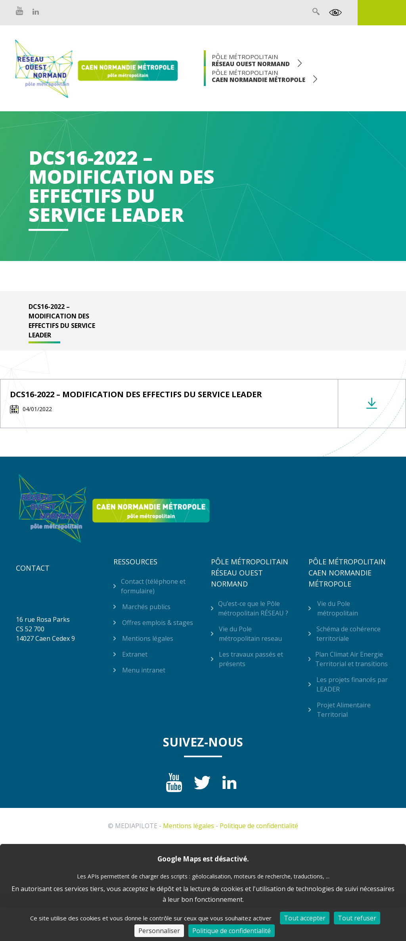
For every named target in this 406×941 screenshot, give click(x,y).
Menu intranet (143, 670)
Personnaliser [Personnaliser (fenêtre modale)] (159, 930)
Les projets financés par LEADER (352, 684)
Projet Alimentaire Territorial (344, 710)
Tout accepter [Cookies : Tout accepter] (305, 918)
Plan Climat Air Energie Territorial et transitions (351, 659)
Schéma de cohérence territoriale (348, 634)
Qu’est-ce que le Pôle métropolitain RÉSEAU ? (253, 608)
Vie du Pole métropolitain (337, 608)
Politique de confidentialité (259, 825)
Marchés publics (146, 606)
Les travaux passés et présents (251, 659)
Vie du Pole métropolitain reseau (250, 634)
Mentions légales (147, 638)
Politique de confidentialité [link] (231, 930)
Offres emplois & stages (157, 622)
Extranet (382, 12)
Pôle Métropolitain (251, 60)
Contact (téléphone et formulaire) (153, 586)
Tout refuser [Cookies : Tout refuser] (357, 918)
